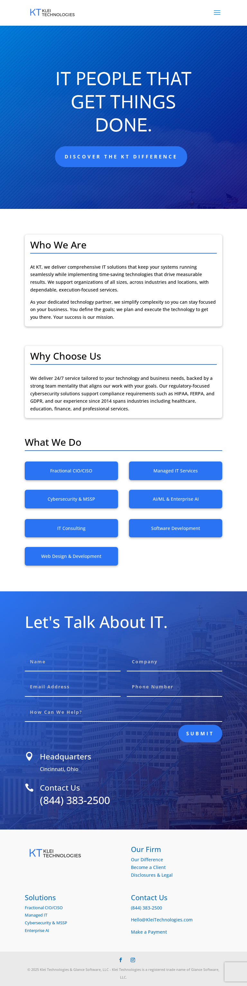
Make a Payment (149, 932)
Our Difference (147, 859)
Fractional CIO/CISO (44, 907)
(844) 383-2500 (91, 800)
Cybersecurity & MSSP (46, 923)
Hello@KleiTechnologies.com (162, 920)
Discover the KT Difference (121, 156)
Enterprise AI (37, 930)
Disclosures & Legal (152, 875)
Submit (200, 733)
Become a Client (148, 867)
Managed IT (36, 915)
